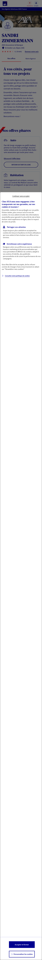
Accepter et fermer (22, 944)
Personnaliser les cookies (23, 954)
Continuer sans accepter (21, 196)
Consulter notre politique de (17, 276)
